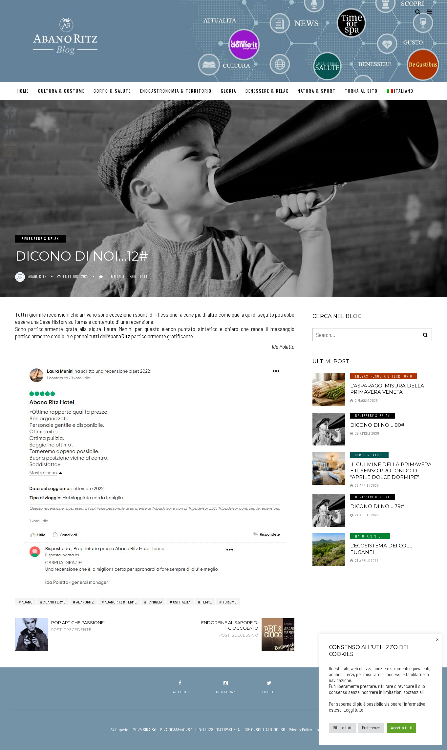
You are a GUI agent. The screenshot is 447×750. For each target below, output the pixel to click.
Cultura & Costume (61, 91)
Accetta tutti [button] (401, 727)
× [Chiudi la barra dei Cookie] (437, 638)
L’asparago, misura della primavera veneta (387, 389)
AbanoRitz (119, 336)
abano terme (54, 602)
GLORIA (228, 91)
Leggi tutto (353, 710)
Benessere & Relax (266, 91)
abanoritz (37, 276)
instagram (226, 687)
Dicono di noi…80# (377, 425)
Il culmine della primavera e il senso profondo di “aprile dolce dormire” (391, 470)
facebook (180, 687)
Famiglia (154, 602)
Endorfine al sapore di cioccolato (220, 629)
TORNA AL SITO (361, 91)
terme (206, 602)
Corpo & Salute (112, 91)
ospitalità (181, 602)
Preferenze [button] (371, 727)
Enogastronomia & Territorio (176, 91)
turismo (230, 602)
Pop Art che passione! (89, 626)
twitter (269, 687)
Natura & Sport (316, 91)
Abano (27, 602)
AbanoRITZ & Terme (121, 602)
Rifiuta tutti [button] (342, 727)
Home (23, 91)
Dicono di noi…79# (377, 506)
